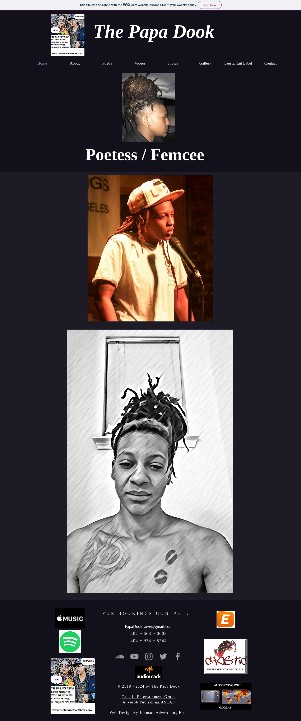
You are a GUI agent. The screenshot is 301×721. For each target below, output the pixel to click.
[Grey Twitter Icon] (163, 656)
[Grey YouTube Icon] (134, 656)
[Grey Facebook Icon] (178, 656)
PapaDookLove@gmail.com (149, 626)
